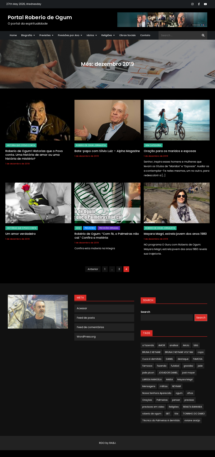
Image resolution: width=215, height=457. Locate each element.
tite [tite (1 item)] (176, 413)
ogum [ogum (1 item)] (179, 393)
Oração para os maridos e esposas (170, 151)
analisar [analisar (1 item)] (174, 345)
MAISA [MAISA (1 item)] (169, 379)
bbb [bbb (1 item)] (196, 345)
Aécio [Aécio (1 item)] (186, 345)
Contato (145, 35)
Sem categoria (153, 145)
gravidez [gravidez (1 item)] (188, 365)
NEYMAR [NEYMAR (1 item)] (176, 386)
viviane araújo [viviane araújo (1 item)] (192, 420)
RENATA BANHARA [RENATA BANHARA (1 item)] (192, 406)
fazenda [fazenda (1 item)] (161, 365)
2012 (78, 228)
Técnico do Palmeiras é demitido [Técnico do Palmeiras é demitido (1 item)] (161, 420)
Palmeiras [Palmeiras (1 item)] (162, 400)
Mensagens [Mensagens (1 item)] (148, 386)
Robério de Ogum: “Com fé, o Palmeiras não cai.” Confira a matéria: (106, 235)
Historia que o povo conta (21, 145)
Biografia (26, 35)
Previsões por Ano (68, 35)
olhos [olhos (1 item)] (190, 393)
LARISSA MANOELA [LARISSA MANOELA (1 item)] (152, 379)
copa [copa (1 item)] (200, 352)
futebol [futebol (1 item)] (175, 365)
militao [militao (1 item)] (164, 386)
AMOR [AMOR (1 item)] (161, 345)
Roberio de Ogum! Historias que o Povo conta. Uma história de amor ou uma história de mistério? (34, 155)
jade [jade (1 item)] (200, 365)
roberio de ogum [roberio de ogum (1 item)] (151, 413)
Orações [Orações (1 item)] (147, 400)
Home (13, 35)
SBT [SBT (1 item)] (168, 413)
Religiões (106, 35)
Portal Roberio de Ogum (40, 17)
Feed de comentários (90, 327)
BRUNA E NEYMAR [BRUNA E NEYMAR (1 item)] (151, 352)
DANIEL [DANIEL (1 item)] (169, 359)
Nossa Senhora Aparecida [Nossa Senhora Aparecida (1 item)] (156, 393)
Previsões (45, 35)
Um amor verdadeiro (20, 234)
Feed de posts (86, 318)
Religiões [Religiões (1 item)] (174, 406)
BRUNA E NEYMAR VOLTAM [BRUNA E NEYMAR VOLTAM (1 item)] (179, 352)
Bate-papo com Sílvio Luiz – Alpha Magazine (107, 151)
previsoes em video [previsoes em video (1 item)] (153, 406)
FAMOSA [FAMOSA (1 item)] (197, 359)
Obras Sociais (127, 35)
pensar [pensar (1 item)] (176, 400)
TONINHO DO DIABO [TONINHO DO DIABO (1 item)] (194, 413)
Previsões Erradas (108, 228)
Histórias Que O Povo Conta (21, 228)
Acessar (82, 308)
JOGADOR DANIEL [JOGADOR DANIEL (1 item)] (168, 372)
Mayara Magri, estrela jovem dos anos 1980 (175, 234)
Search (145, 312)
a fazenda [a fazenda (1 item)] (148, 345)
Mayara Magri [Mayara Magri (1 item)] (185, 379)
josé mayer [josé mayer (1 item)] (188, 372)
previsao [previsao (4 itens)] (189, 400)
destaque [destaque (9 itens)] (183, 359)
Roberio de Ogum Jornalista (91, 145)
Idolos (90, 35)
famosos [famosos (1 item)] (147, 365)
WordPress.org (86, 336)
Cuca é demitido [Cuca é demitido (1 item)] (151, 359)
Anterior (93, 269)
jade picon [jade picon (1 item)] (148, 372)
